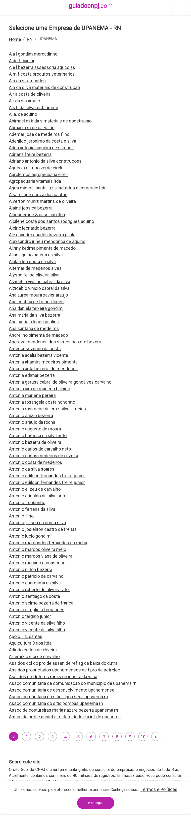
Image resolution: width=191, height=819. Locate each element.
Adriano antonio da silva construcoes (45, 161)
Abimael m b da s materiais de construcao (50, 120)
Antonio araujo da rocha (32, 422)
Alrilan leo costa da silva (32, 261)
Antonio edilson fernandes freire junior (47, 475)
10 (143, 736)
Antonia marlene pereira (32, 395)
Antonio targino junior (30, 616)
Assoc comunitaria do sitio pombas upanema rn (56, 703)
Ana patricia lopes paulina (34, 321)
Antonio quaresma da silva (35, 582)
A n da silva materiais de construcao (44, 87)
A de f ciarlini (21, 60)
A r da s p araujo (24, 100)
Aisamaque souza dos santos (38, 194)
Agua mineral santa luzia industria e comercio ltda (57, 187)
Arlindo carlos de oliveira (33, 649)
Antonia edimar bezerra (32, 375)
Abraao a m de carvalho (31, 127)
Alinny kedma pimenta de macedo (42, 248)
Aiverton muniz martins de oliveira (42, 201)
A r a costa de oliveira (29, 94)
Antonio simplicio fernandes (36, 609)
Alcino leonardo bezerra (32, 228)
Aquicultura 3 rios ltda (30, 643)
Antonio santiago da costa (34, 596)
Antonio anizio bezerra (31, 415)
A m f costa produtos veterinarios (42, 74)
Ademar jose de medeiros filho (39, 134)
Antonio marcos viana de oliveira (40, 556)
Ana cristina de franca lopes (36, 301)
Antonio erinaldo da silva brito (37, 495)
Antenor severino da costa (35, 348)
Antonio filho (21, 515)
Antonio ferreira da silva (32, 509)
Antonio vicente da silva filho (37, 623)
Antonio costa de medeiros (35, 462)
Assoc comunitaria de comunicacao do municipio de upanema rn (73, 683)
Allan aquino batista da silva (36, 254)
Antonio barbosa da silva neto (38, 435)
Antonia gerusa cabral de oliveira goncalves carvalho (60, 382)
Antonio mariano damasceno (37, 562)
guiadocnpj (91, 5)
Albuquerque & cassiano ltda (37, 214)
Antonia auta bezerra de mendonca (43, 368)
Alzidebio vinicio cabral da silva (39, 288)
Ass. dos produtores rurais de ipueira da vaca (53, 676)
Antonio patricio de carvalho (36, 576)
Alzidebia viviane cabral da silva (39, 281)
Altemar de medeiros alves (35, 268)
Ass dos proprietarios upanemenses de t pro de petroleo (64, 669)
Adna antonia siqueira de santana (41, 147)
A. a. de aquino (23, 114)
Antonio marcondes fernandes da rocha (48, 542)
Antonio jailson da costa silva (37, 522)
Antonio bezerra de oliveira (35, 442)
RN (30, 39)
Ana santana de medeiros (34, 328)
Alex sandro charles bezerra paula (42, 234)
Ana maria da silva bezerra (34, 315)
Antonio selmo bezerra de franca (41, 603)
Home (15, 39)
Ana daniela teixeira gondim (36, 308)
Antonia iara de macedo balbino (39, 388)
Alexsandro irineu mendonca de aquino (47, 241)
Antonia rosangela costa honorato (42, 402)
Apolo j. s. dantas (25, 636)
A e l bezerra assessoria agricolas (42, 67)
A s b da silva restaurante (33, 107)
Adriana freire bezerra (30, 154)
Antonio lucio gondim (29, 536)
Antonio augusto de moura (35, 428)
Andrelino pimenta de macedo (38, 335)
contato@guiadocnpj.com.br (45, 805)
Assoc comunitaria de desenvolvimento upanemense (61, 690)
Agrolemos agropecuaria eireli (38, 174)
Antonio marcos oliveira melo (37, 549)
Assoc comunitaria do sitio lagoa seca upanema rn (58, 696)
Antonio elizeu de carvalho (35, 489)
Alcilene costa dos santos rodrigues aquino (51, 221)
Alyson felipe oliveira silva (34, 274)
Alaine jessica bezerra (30, 208)
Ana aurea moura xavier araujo (38, 295)
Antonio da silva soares (31, 469)
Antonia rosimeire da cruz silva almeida (47, 408)
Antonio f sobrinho (27, 502)
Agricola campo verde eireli (35, 167)
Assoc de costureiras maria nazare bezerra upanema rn (63, 710)
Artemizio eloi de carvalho (34, 656)
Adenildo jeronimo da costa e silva (42, 141)
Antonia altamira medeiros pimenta (43, 361)
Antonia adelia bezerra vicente (38, 355)
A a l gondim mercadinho (33, 54)
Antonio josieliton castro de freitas (43, 529)
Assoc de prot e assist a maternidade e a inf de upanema (65, 716)
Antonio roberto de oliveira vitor (39, 589)
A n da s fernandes (27, 80)
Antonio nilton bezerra (30, 569)
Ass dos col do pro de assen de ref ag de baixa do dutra (63, 663)
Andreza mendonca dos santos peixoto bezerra (55, 341)
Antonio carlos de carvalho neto (40, 449)
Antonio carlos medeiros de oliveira (43, 455)
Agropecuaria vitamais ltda (35, 181)
